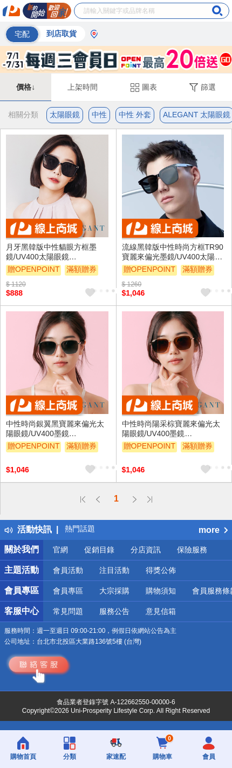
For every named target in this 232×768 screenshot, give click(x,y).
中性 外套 (135, 114)
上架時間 (82, 87)
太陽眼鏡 (65, 114)
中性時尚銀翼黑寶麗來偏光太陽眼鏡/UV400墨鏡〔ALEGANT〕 (55, 429)
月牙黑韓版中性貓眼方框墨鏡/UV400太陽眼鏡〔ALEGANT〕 (51, 252)
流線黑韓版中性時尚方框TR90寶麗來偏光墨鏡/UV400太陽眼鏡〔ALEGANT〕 (172, 252)
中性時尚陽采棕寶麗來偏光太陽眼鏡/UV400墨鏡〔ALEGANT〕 (171, 429)
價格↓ (25, 87)
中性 (99, 114)
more (213, 530)
